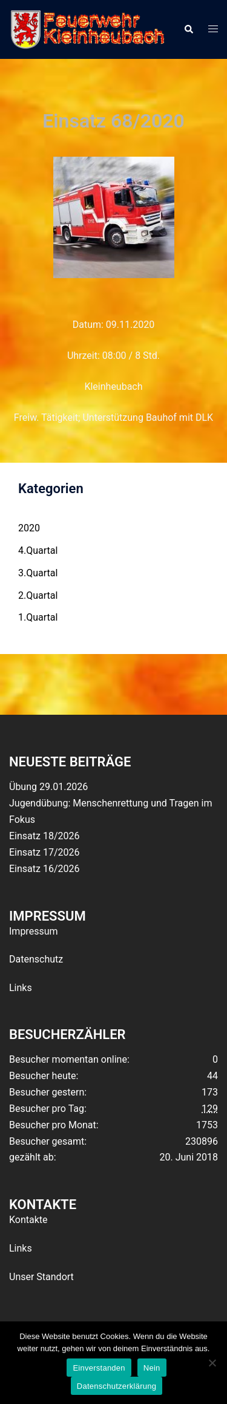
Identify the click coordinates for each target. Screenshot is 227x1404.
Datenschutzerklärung (116, 1386)
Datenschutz (36, 959)
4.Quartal (38, 550)
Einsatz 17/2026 (44, 852)
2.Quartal (38, 595)
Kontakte (28, 1219)
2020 (29, 528)
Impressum (33, 931)
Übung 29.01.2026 (48, 786)
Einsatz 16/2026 (44, 868)
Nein (151, 1367)
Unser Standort (41, 1277)
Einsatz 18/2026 (44, 836)
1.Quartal (38, 617)
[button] (188, 29)
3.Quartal (38, 573)
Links (20, 987)
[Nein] (212, 1363)
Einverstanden (99, 1367)
